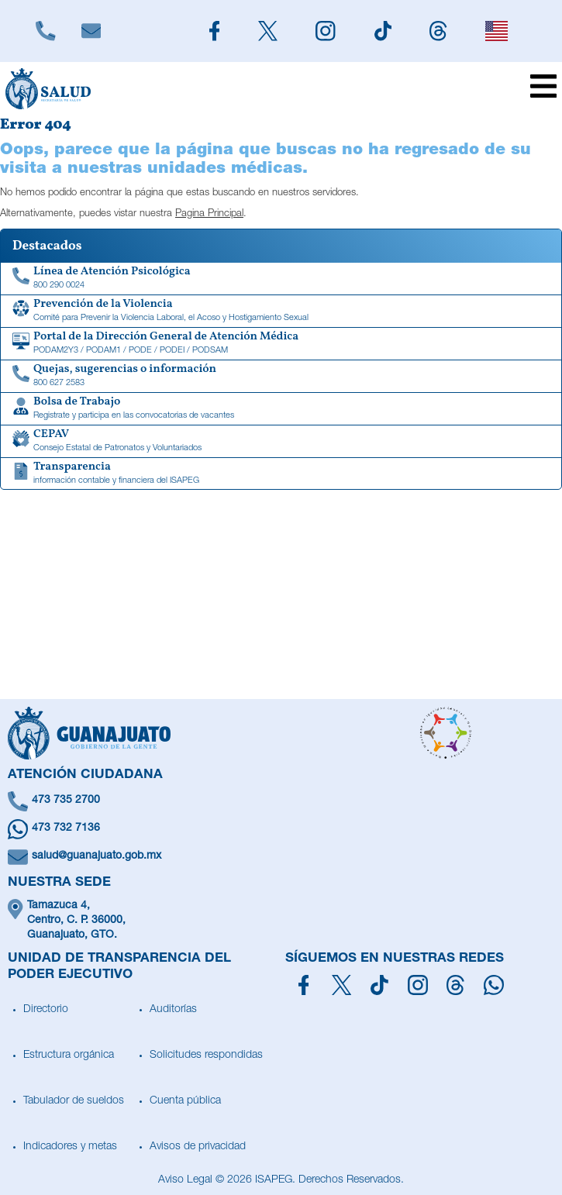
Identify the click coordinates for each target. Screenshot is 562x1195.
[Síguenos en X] (341, 985)
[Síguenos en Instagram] (418, 985)
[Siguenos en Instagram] (326, 31)
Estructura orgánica (68, 1055)
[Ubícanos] (281, 921)
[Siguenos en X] (268, 31)
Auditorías (173, 1009)
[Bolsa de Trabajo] (281, 409)
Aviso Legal (185, 1180)
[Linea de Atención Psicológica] (281, 279)
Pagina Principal (209, 214)
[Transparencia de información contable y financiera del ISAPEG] (281, 474)
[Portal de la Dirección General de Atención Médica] (281, 344)
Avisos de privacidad (198, 1147)
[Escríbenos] (91, 31)
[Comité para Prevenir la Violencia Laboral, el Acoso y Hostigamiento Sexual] (281, 311)
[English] (497, 31)
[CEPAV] (281, 441)
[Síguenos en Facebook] (303, 985)
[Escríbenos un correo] (281, 857)
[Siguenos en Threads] (439, 31)
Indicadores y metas (70, 1147)
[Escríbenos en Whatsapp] (281, 829)
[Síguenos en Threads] (455, 985)
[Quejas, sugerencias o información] (281, 376)
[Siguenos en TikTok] (383, 31)
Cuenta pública (185, 1101)
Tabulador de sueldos (73, 1101)
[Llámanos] (46, 31)
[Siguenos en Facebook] (214, 31)
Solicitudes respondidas (206, 1055)
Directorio (45, 1009)
